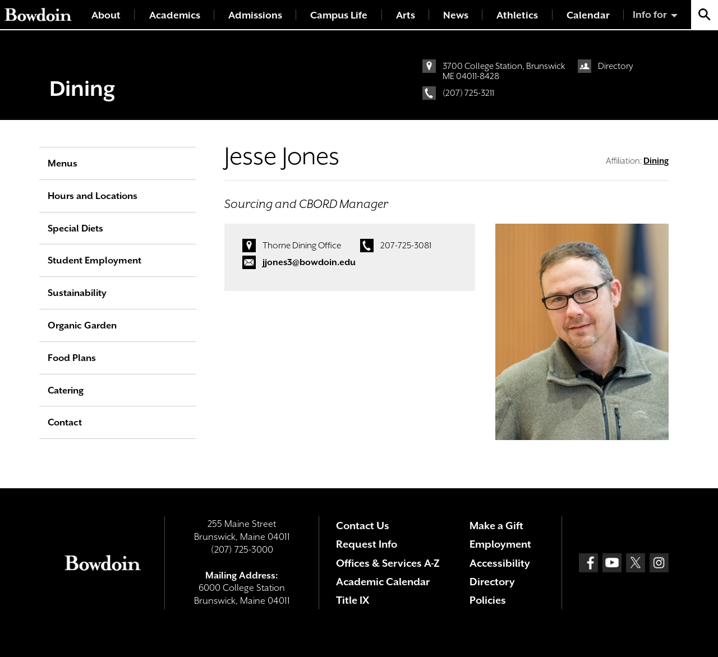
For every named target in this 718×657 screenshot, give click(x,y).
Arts (405, 15)
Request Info (366, 544)
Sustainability (77, 293)
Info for (650, 14)
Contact (65, 422)
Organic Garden (82, 325)
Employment (500, 544)
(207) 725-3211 (468, 93)
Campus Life (338, 15)
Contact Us (362, 525)
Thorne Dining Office (302, 245)
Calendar (588, 15)
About (106, 15)
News (455, 15)
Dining (82, 88)
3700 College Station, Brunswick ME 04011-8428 (504, 71)
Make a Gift (496, 525)
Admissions (255, 15)
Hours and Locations (92, 196)
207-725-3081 (405, 245)
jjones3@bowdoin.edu (309, 262)
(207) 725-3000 (242, 549)
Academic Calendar (383, 581)
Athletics (517, 15)
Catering (66, 390)
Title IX (352, 600)
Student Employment (94, 260)
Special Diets (75, 228)
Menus (62, 163)
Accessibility (500, 563)
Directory (615, 66)
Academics (174, 15)
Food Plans (72, 358)
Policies (488, 600)
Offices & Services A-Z (388, 563)
